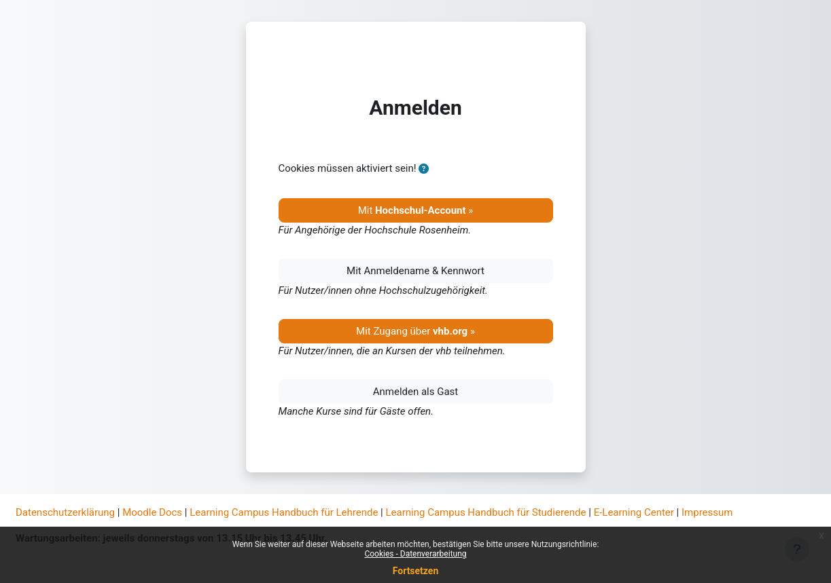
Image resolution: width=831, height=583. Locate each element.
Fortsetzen (416, 570)
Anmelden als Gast (416, 391)
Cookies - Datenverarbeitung (415, 554)
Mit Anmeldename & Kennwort (415, 271)
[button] (424, 169)
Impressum (707, 512)
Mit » (416, 210)
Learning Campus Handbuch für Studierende (486, 512)
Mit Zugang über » (415, 331)
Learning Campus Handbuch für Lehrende (284, 512)
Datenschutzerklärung (65, 512)
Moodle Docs (152, 512)
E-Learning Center (634, 512)
